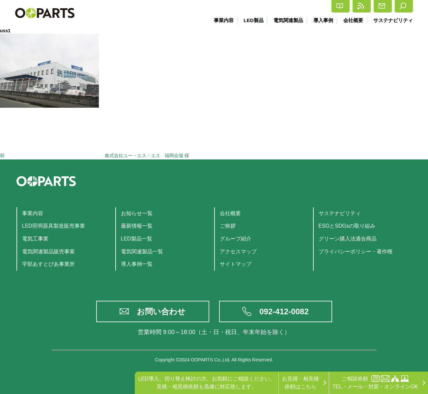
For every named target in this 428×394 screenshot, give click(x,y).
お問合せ (363, 6)
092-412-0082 (283, 311)
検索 (399, 6)
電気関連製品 (285, 20)
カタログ (282, 6)
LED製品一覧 (136, 238)
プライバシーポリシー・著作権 (355, 251)
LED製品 (249, 20)
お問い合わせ (161, 311)
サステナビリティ (393, 20)
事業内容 (219, 20)
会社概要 (352, 20)
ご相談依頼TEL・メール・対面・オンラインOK (375, 382)
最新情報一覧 (137, 226)
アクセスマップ (238, 251)
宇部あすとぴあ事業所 (48, 264)
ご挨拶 (228, 226)
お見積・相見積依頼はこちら (300, 382)
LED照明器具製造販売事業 (53, 226)
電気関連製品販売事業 (48, 251)
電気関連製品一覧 (142, 251)
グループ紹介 (235, 238)
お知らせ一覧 (137, 213)
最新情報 (322, 6)
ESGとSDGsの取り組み (347, 226)
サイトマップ (235, 264)
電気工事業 (35, 238)
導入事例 (321, 20)
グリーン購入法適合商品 (348, 238)
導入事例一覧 (137, 264)
